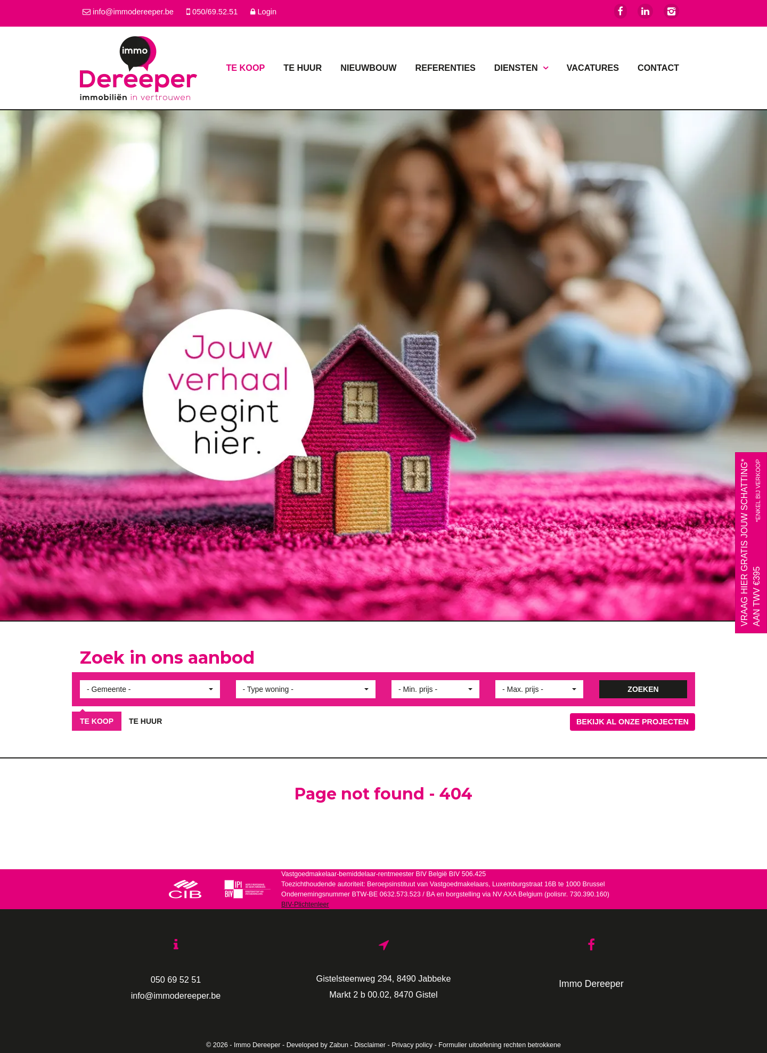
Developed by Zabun (317, 1045)
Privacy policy (412, 1045)
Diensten (521, 67)
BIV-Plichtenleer (305, 904)
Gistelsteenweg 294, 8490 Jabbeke (383, 978)
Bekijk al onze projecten (632, 721)
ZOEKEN (642, 689)
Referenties (445, 67)
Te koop (245, 67)
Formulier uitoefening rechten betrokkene (499, 1045)
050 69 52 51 (176, 979)
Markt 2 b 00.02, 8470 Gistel (383, 994)
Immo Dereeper (591, 983)
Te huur (302, 67)
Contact (658, 67)
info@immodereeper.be (176, 995)
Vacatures (593, 67)
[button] (150, 689)
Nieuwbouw (368, 67)
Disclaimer (370, 1045)
